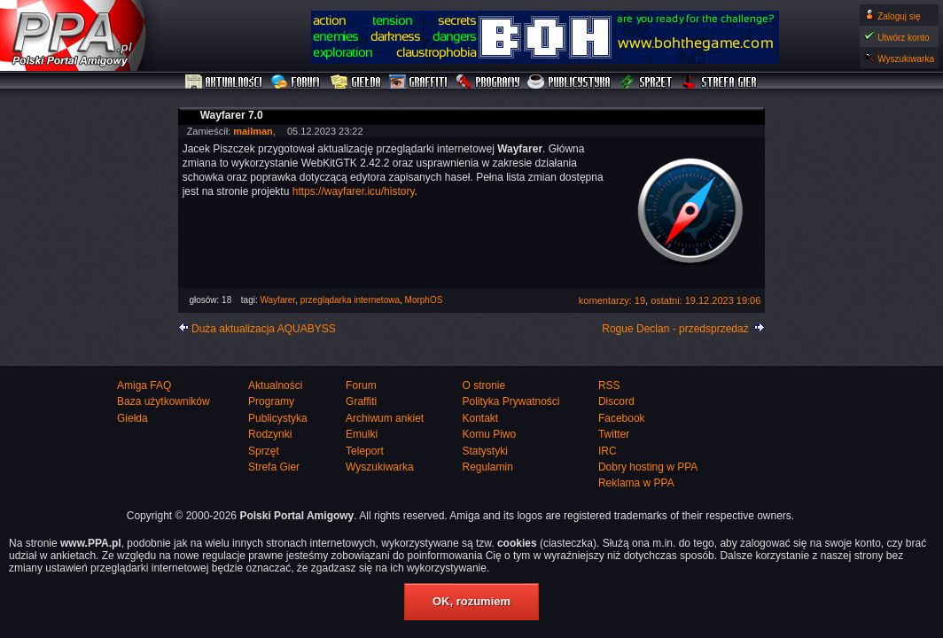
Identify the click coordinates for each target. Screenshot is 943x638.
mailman (253, 131)
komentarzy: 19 (612, 300)
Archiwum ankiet (385, 418)
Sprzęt (646, 82)
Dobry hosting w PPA (648, 467)
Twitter (613, 434)
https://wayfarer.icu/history (353, 191)
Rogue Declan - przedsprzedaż (675, 329)
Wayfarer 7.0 (231, 115)
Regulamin (487, 467)
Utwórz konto (903, 38)
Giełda (356, 82)
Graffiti (418, 82)
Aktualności (224, 82)
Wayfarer (277, 300)
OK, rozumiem (471, 601)
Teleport (365, 451)
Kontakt (480, 418)
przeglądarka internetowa (350, 300)
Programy (487, 82)
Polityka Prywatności (510, 401)
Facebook (621, 418)
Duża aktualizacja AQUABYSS (263, 329)
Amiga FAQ (144, 385)
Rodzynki (270, 434)
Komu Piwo (489, 434)
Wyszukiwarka (905, 59)
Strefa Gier (719, 82)
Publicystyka (570, 82)
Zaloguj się (898, 16)
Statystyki (484, 451)
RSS (609, 385)
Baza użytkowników (163, 401)
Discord (616, 401)
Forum (297, 82)
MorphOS (424, 300)
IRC (607, 451)
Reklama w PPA (636, 483)
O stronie (483, 385)
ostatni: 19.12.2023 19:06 (705, 300)
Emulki (362, 434)
